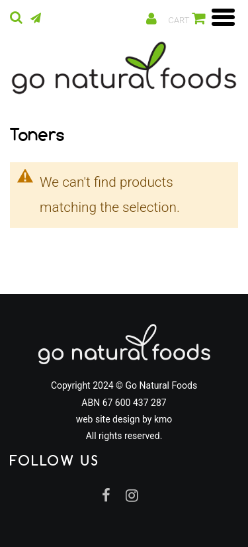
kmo (163, 419)
